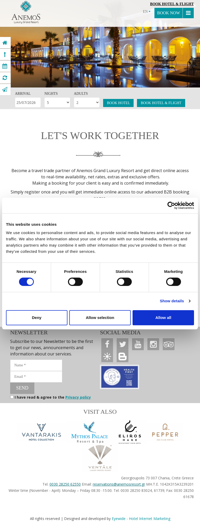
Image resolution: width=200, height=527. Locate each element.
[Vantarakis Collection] (41, 432)
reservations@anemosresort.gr (119, 484)
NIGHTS (51, 94)
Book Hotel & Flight (172, 4)
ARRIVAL (22, 94)
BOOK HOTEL (118, 103)
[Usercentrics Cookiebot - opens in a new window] (171, 205)
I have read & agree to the (53, 397)
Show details (172, 301)
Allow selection (100, 317)
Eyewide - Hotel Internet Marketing (141, 518)
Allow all (163, 317)
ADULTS (81, 94)
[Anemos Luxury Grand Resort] (4, 42)
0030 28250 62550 (65, 484)
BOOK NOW (168, 13)
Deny (36, 317)
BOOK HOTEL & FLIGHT (161, 103)
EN (147, 12)
